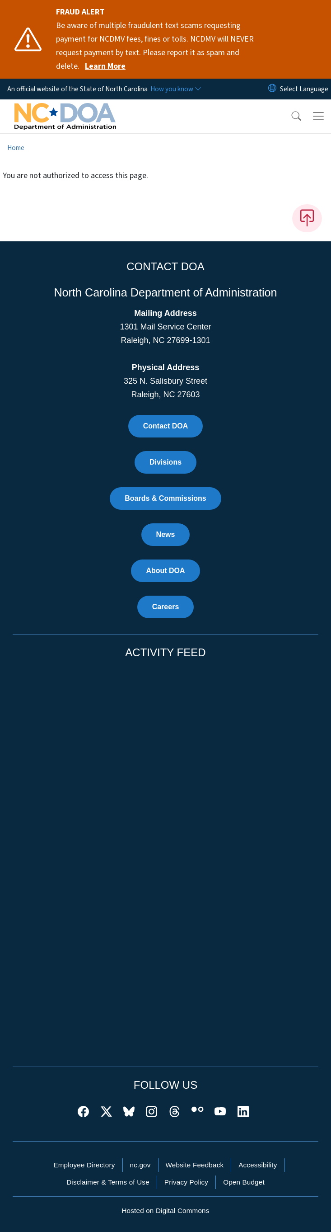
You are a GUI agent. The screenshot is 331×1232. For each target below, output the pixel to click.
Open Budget (244, 1182)
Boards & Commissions (165, 498)
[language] (304, 89)
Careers (165, 607)
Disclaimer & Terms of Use (107, 1182)
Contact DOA (165, 426)
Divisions (165, 462)
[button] (290, 116)
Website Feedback (195, 1165)
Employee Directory (84, 1165)
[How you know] (175, 89)
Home (15, 148)
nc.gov (140, 1165)
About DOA (165, 570)
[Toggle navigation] (318, 116)
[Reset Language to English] (272, 89)
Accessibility (257, 1165)
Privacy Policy (186, 1182)
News (165, 534)
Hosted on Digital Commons (165, 1210)
